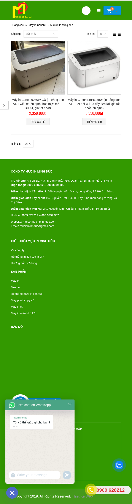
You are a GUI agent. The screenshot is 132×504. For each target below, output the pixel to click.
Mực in (15, 287)
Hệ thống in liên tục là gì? (27, 256)
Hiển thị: (90, 33)
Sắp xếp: (16, 33)
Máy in (15, 280)
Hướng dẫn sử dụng (24, 263)
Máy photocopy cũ (22, 300)
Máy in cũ (17, 306)
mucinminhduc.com (44, 221)
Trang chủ (18, 25)
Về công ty (18, 250)
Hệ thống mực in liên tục (27, 293)
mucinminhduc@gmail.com (37, 226)
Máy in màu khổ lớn (23, 313)
